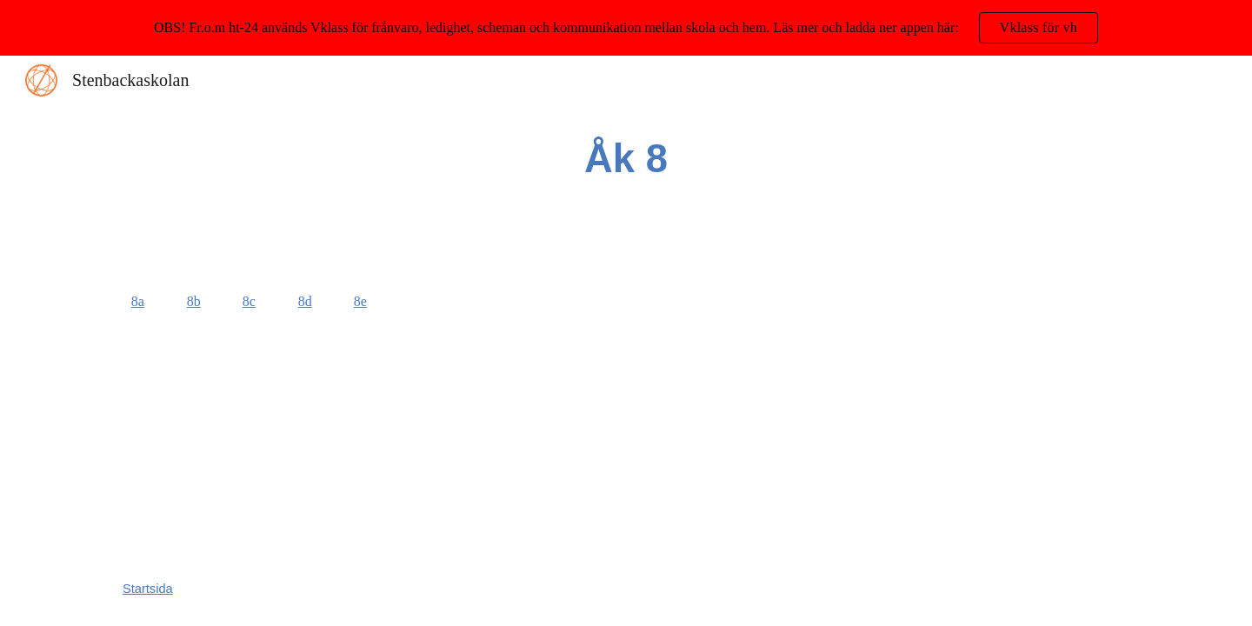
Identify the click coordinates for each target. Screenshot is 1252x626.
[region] (626, 28)
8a (137, 301)
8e (360, 301)
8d (305, 301)
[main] (626, 159)
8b (194, 301)
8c (249, 301)
